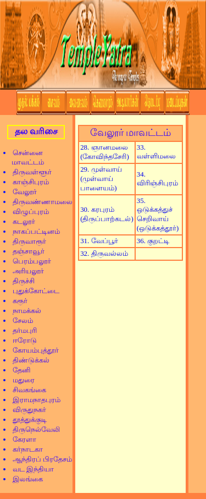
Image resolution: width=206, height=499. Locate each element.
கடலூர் (20, 221)
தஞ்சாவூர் (24, 251)
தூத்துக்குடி (26, 419)
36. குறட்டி (153, 241)
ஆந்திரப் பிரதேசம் (38, 459)
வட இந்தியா (29, 469)
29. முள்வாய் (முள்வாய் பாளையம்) (100, 178)
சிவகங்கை (25, 390)
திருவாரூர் (25, 241)
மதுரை (20, 380)
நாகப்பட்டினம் (32, 231)
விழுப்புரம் (27, 211)
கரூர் (16, 301)
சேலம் (19, 320)
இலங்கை (24, 479)
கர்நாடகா (24, 449)
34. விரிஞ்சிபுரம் (157, 178)
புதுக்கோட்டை (32, 291)
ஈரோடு (21, 340)
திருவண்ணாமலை (39, 202)
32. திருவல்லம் (103, 253)
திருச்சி (20, 281)
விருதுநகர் (25, 409)
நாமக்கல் (23, 310)
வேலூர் (21, 192)
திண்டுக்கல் (27, 360)
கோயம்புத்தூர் (32, 350)
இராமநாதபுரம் (32, 400)
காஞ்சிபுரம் (27, 182)
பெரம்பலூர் (28, 261)
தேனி (18, 370)
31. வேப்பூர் (99, 241)
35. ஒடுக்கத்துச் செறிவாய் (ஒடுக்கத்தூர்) (158, 214)
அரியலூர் (24, 271)
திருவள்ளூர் (28, 172)
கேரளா (20, 439)
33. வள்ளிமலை (156, 151)
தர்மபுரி (21, 330)
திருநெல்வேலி (32, 429)
